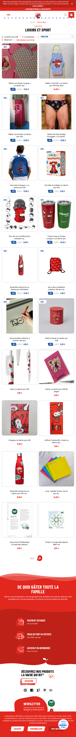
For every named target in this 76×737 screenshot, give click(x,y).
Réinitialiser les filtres (25, 40)
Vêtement (8, 40)
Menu (8, 15)
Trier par (57, 36)
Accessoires (30, 37)
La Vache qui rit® (11, 37)
